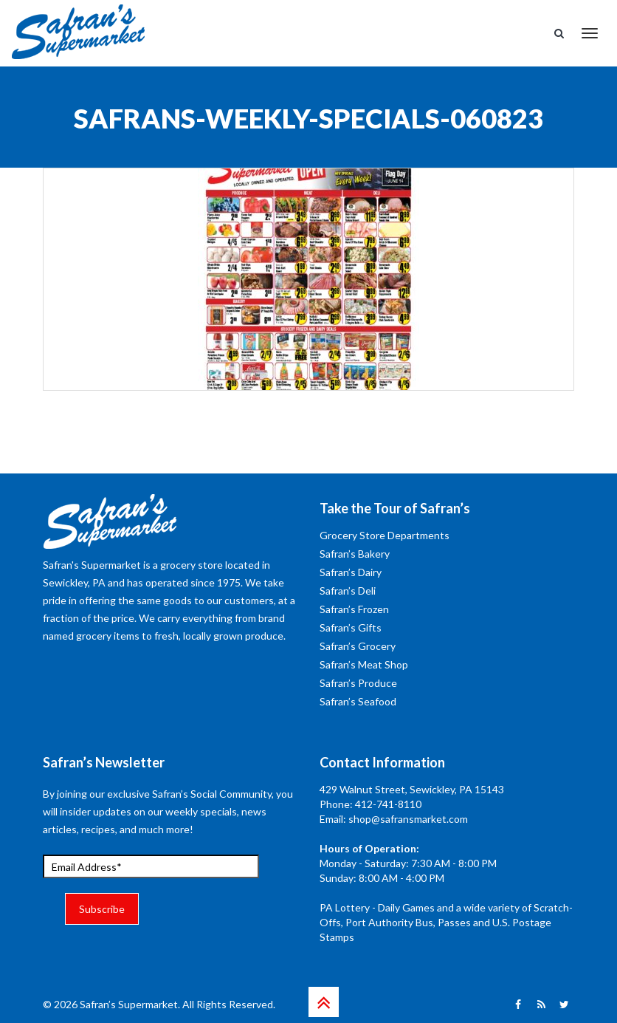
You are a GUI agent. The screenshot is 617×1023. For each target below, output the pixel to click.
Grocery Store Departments (384, 535)
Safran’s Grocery (358, 646)
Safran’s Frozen (354, 609)
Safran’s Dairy (351, 572)
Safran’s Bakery (355, 553)
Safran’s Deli (348, 590)
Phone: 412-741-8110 (370, 804)
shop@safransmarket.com (408, 818)
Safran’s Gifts (351, 627)
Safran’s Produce (358, 683)
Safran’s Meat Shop (364, 664)
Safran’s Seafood (358, 701)
